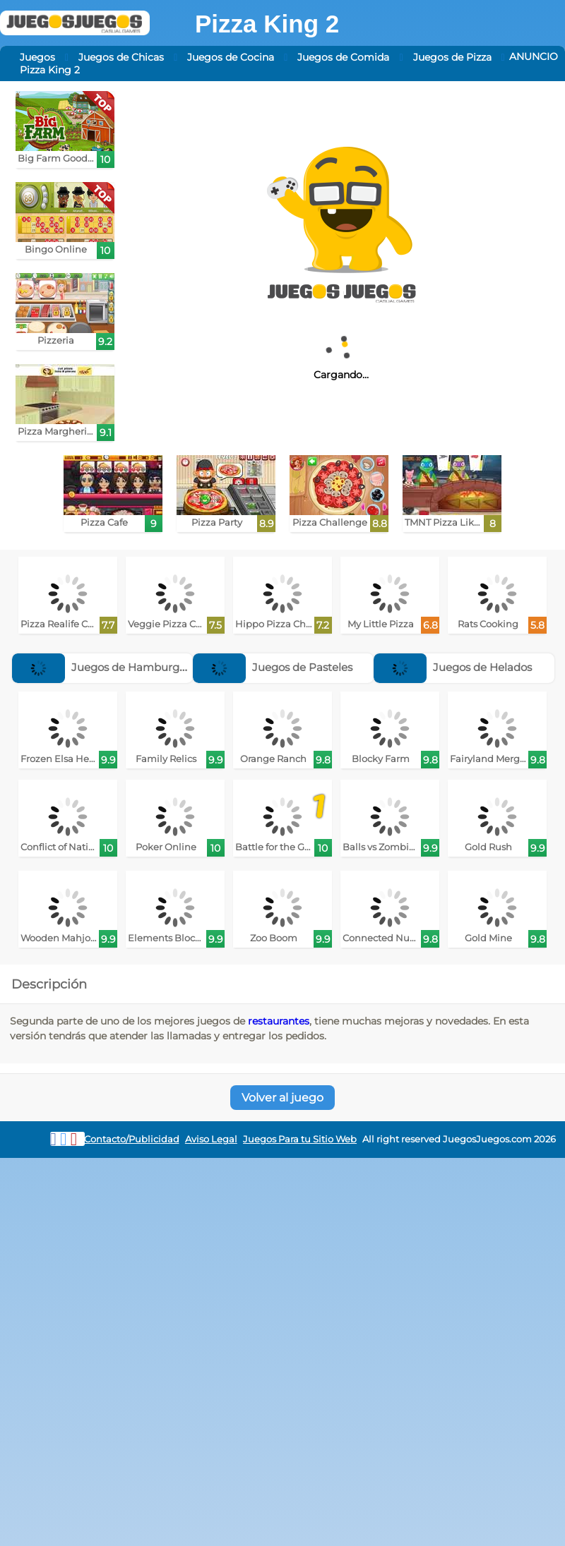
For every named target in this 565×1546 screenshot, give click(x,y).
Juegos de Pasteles (272, 667)
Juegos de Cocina (230, 57)
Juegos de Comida (343, 57)
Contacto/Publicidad (131, 1139)
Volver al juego (282, 1097)
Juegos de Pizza (452, 57)
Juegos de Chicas (121, 57)
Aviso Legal (211, 1139)
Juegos (37, 57)
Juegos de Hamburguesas (110, 667)
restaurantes (278, 1021)
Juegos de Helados (453, 667)
